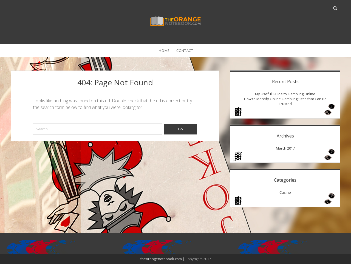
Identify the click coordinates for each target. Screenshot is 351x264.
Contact (184, 50)
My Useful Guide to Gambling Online (285, 93)
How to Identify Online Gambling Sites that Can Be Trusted (285, 101)
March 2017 (285, 148)
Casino (285, 192)
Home (164, 50)
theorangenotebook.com (161, 258)
